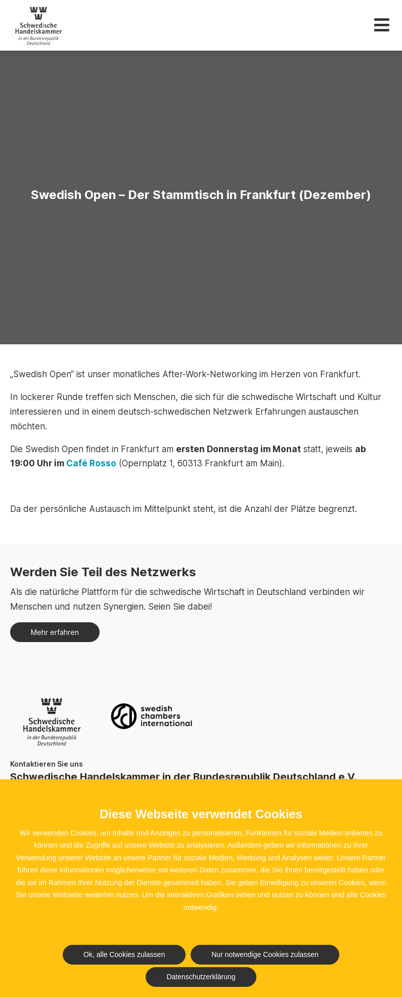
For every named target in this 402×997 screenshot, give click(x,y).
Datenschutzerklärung (200, 977)
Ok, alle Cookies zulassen (124, 954)
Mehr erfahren (55, 632)
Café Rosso (91, 463)
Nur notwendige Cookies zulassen (265, 954)
